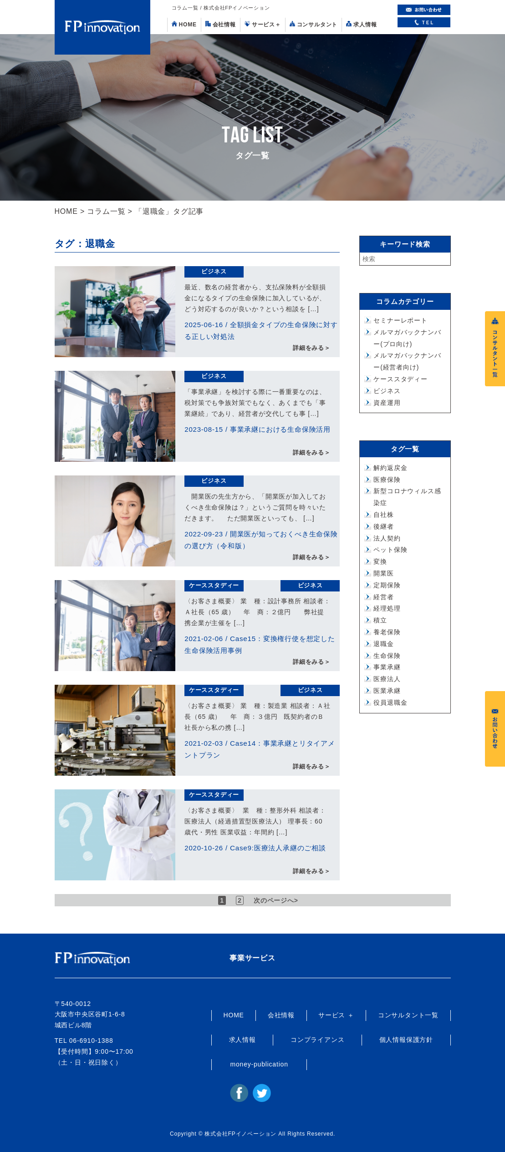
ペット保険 (390, 549)
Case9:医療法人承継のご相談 (278, 848)
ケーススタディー (214, 585)
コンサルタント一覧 (408, 1015)
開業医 (383, 573)
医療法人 (386, 678)
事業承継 (386, 667)
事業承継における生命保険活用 (280, 429)
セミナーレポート (400, 320)
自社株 (383, 514)
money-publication (259, 1064)
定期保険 (386, 585)
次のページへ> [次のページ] (277, 900)
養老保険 (386, 632)
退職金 (383, 643)
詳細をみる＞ (312, 348)
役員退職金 (390, 702)
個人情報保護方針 (406, 1039)
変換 (380, 561)
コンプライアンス (317, 1039)
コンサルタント (314, 24)
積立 (380, 620)
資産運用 (386, 402)
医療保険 (386, 479)
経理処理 (386, 608)
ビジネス (213, 271)
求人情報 (361, 24)
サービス (263, 24)
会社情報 (220, 24)
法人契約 (386, 538)
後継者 (383, 526)
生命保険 (386, 655)
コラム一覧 (106, 211)
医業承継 (386, 690)
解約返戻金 (390, 467)
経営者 (383, 597)
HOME (184, 24)
